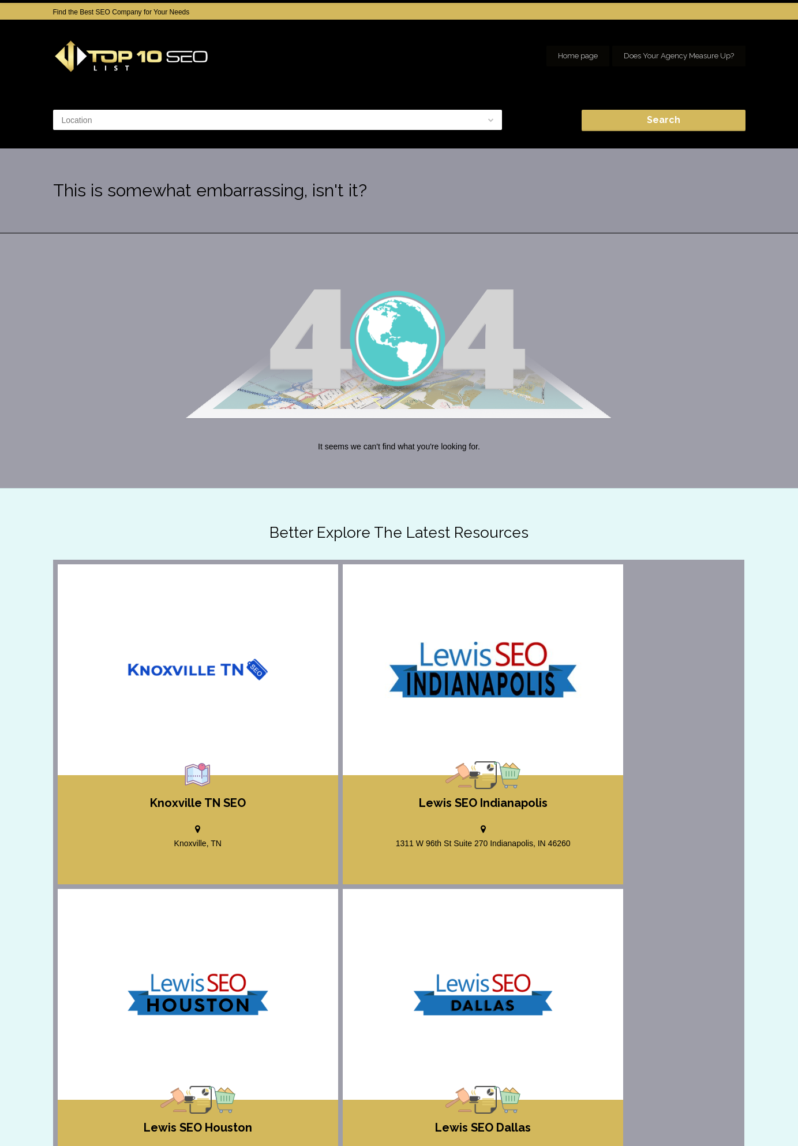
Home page (578, 55)
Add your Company (572, 1117)
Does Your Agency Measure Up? (679, 55)
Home (517, 1117)
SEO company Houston (655, 1117)
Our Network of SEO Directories (696, 1129)
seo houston (726, 1117)
